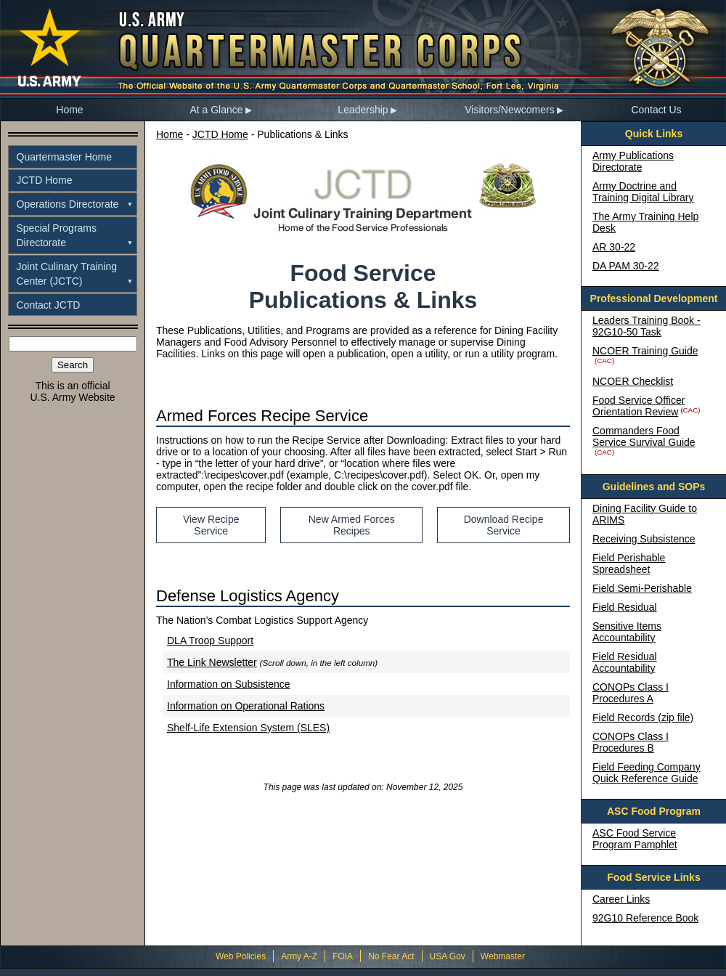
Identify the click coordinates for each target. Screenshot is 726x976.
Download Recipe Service (504, 525)
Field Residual (624, 607)
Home (69, 109)
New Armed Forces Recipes (352, 525)
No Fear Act (391, 956)
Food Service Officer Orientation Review (638, 406)
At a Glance (215, 109)
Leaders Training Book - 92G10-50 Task (646, 326)
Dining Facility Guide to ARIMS (644, 514)
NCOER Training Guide (645, 351)
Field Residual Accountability (624, 662)
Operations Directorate (68, 204)
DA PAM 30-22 (625, 266)
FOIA (343, 956)
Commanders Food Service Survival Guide (644, 436)
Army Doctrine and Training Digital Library (643, 191)
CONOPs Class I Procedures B (630, 742)
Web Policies (241, 956)
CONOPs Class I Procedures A (630, 692)
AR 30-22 (613, 247)
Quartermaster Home (64, 157)
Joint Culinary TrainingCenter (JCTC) (67, 274)
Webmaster (503, 956)
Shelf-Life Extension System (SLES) (248, 727)
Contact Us (656, 109)
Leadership (363, 109)
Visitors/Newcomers (509, 109)
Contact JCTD (49, 305)
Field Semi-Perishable (642, 588)
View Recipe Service (211, 525)
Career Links (621, 899)
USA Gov (447, 956)
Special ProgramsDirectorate (57, 235)
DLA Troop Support (210, 640)
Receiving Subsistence (644, 539)
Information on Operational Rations (246, 706)
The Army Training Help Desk (645, 222)
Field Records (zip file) (642, 717)
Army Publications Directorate (633, 161)
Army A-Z (299, 956)
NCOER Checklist (632, 381)
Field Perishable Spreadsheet (628, 563)
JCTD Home (45, 180)
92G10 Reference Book (645, 918)
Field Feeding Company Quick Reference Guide (646, 772)
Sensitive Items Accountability (626, 631)
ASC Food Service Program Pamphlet (634, 838)
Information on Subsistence (228, 684)
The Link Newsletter (212, 662)
